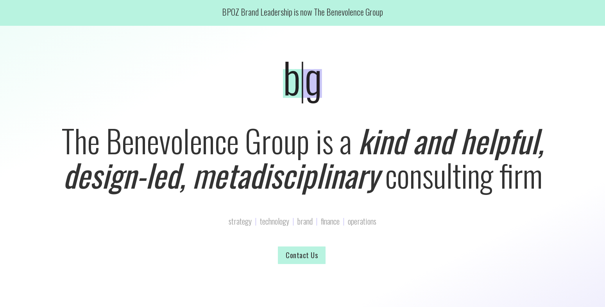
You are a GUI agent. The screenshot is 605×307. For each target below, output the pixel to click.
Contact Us (302, 255)
